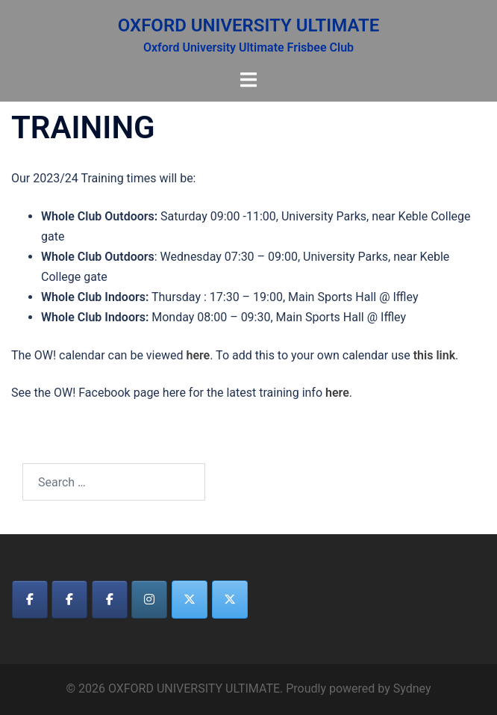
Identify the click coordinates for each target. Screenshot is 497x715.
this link (434, 355)
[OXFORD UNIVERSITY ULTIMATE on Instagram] (149, 600)
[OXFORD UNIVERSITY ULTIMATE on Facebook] (30, 600)
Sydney (412, 688)
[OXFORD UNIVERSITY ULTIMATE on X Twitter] (189, 600)
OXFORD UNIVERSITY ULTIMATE (249, 25)
